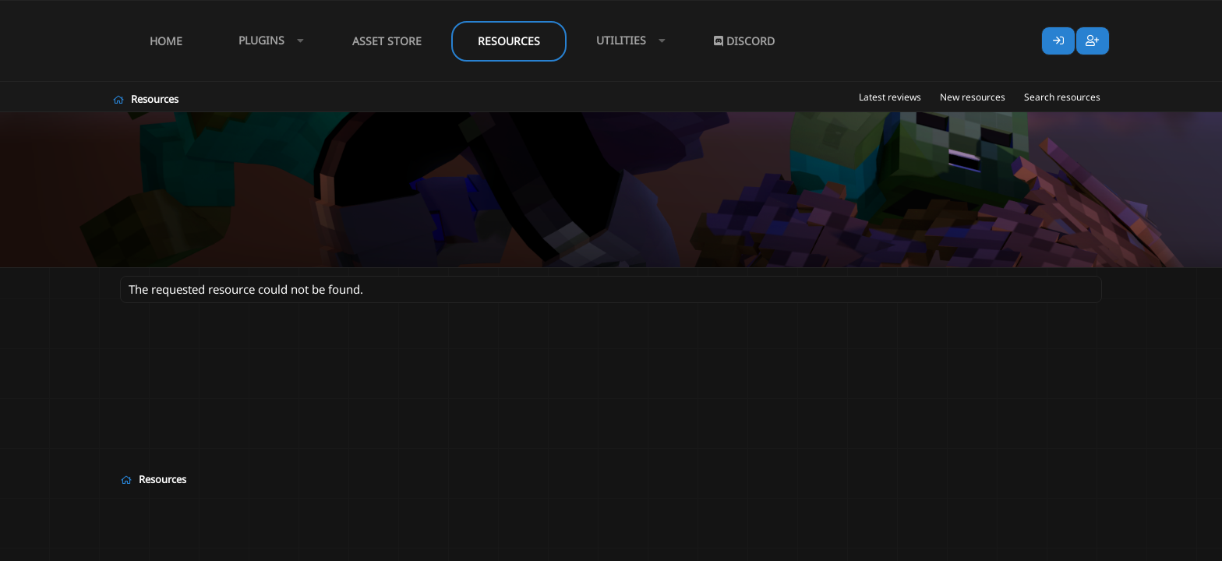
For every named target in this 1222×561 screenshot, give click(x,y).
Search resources (1062, 97)
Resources (509, 41)
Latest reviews (890, 97)
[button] (267, 40)
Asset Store (387, 41)
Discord (744, 41)
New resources (972, 97)
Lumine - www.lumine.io (1054, 546)
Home (166, 41)
